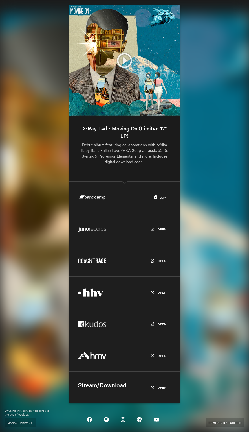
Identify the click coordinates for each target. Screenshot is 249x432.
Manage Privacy (20, 422)
